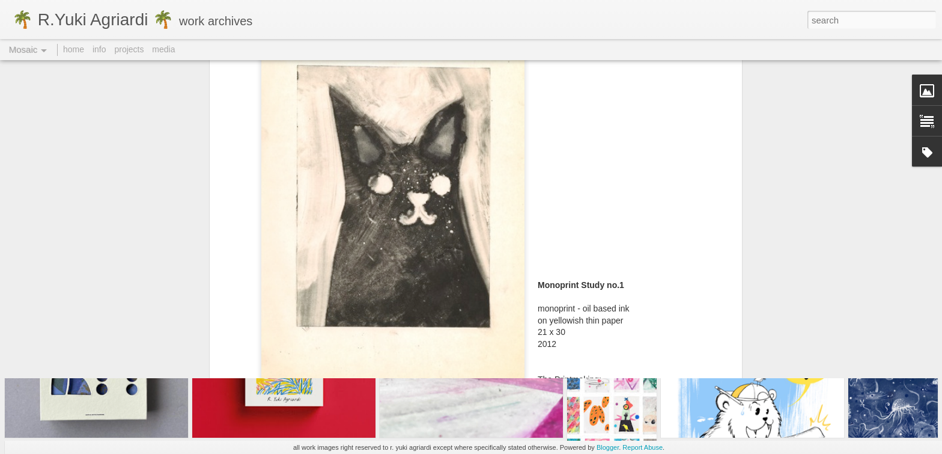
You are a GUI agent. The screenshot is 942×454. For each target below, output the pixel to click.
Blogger (608, 447)
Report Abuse (642, 447)
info (99, 49)
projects (129, 49)
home (73, 49)
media (163, 49)
